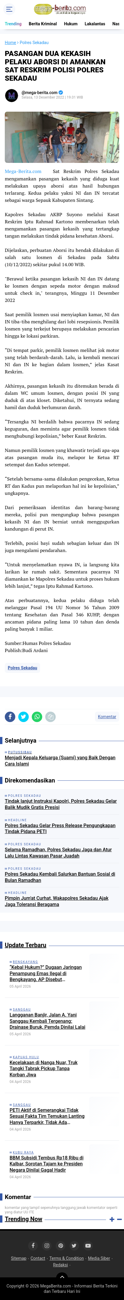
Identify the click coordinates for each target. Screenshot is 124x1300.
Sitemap (18, 1258)
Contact (38, 1258)
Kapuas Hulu (26, 1057)
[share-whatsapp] (37, 717)
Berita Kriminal (43, 23)
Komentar (107, 716)
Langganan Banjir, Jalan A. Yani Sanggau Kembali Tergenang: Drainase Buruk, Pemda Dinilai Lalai (47, 1021)
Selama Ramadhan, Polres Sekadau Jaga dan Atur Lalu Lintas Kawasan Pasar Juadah (58, 853)
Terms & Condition (66, 1258)
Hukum (71, 23)
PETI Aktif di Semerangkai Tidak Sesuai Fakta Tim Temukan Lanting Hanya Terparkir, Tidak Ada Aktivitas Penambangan (47, 1116)
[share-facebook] (10, 717)
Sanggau (22, 1009)
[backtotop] (62, 1278)
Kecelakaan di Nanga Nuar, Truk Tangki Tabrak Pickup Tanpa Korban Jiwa (44, 1069)
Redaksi (60, 1264)
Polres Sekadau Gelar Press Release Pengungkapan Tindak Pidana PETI (60, 829)
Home (10, 42)
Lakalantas (95, 23)
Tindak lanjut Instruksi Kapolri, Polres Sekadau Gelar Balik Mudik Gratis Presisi (61, 804)
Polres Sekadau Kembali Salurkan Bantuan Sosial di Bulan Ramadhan (60, 877)
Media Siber (99, 1258)
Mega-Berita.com (23, 171)
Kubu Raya (23, 1152)
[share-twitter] (23, 717)
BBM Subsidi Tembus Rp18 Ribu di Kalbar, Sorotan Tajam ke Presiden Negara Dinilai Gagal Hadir (47, 1164)
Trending (13, 23)
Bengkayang (25, 962)
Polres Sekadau (22, 667)
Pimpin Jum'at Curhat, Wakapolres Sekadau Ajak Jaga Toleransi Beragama (56, 901)
